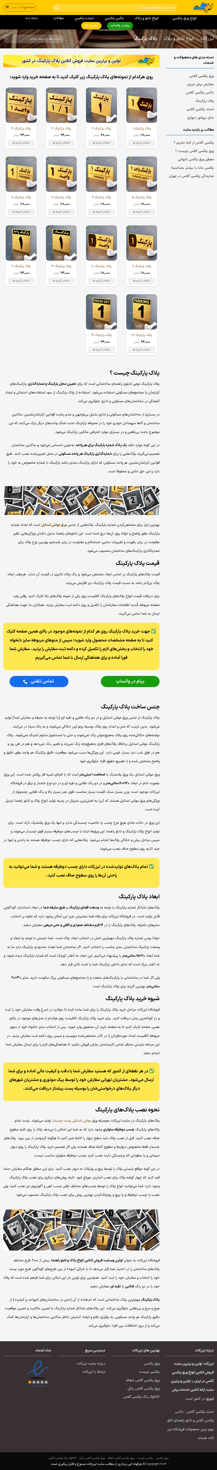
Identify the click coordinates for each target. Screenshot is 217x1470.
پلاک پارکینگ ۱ (141, 129)
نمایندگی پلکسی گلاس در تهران (191, 176)
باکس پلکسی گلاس (200, 92)
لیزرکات (207, 38)
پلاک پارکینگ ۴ (21, 129)
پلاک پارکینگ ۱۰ (101, 266)
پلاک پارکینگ (204, 101)
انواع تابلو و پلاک (147, 18)
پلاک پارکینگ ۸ (21, 197)
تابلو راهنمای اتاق (179, 1420)
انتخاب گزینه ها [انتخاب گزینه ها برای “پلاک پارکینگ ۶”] (101, 212)
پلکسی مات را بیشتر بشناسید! (192, 167)
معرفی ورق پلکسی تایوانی (196, 159)
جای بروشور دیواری (200, 117)
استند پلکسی (84, 18)
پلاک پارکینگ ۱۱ (21, 266)
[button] (20, 7)
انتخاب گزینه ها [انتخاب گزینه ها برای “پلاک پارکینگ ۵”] (141, 212)
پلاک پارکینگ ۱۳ (141, 335)
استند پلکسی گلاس (200, 109)
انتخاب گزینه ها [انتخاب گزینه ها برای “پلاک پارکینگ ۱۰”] (101, 281)
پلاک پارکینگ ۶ (101, 197)
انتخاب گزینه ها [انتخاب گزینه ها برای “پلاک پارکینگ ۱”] (141, 143)
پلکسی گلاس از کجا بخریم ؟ (194, 142)
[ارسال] (56, 7)
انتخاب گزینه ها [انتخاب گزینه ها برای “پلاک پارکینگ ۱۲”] (61, 281)
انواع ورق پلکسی (183, 18)
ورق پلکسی (152, 1363)
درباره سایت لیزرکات (91, 1363)
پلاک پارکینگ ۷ (61, 197)
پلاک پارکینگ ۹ (141, 266)
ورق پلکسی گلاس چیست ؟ (194, 151)
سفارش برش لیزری (200, 84)
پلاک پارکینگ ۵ (142, 197)
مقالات (58, 18)
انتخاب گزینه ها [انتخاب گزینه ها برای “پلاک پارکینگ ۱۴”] (101, 350)
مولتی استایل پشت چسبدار (71, 1120)
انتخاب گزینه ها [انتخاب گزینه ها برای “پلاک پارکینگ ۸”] (21, 212)
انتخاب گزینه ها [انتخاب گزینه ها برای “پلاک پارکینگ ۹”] (141, 281)
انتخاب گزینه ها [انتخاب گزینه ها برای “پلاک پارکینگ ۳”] (61, 143)
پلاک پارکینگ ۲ (101, 129)
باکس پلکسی (114, 18)
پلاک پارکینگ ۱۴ (101, 335)
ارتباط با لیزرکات (93, 1371)
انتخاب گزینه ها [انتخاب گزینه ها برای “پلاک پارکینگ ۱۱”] (21, 281)
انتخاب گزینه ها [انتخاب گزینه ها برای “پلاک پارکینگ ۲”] (101, 143)
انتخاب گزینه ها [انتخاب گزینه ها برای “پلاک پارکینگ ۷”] (61, 212)
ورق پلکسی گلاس (201, 76)
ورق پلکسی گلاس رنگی (144, 1388)
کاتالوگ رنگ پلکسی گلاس (141, 1396)
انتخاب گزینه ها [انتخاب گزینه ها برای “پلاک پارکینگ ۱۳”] (141, 350)
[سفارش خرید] (33, 39)
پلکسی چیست (149, 1371)
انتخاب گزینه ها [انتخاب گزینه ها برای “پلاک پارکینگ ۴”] (21, 143)
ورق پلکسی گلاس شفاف (143, 1380)
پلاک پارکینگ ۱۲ (61, 266)
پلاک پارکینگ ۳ (61, 129)
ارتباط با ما (31, 18)
